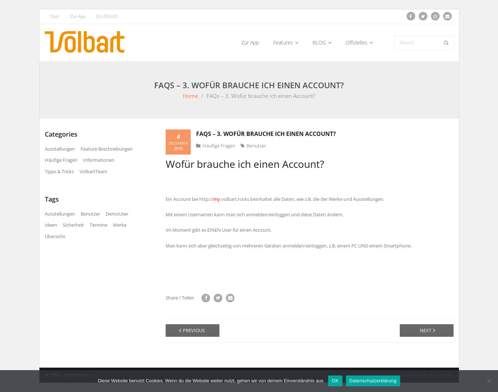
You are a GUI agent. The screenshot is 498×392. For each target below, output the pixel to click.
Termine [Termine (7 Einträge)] (98, 225)
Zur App (78, 16)
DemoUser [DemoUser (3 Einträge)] (117, 214)
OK (335, 380)
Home (190, 95)
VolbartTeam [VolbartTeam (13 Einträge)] (93, 171)
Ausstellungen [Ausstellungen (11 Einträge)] (60, 214)
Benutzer (256, 145)
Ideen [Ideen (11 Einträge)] (51, 225)
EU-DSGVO (107, 16)
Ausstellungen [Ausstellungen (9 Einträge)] (60, 149)
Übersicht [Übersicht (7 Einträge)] (55, 236)
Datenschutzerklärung (373, 380)
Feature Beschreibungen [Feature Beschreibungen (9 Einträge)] (107, 149)
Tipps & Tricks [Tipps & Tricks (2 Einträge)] (59, 171)
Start (55, 16)
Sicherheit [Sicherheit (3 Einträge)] (73, 225)
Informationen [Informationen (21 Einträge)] (98, 160)
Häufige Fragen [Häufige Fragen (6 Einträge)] (61, 160)
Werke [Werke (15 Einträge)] (120, 225)
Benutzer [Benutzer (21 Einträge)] (90, 214)
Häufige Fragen (219, 145)
